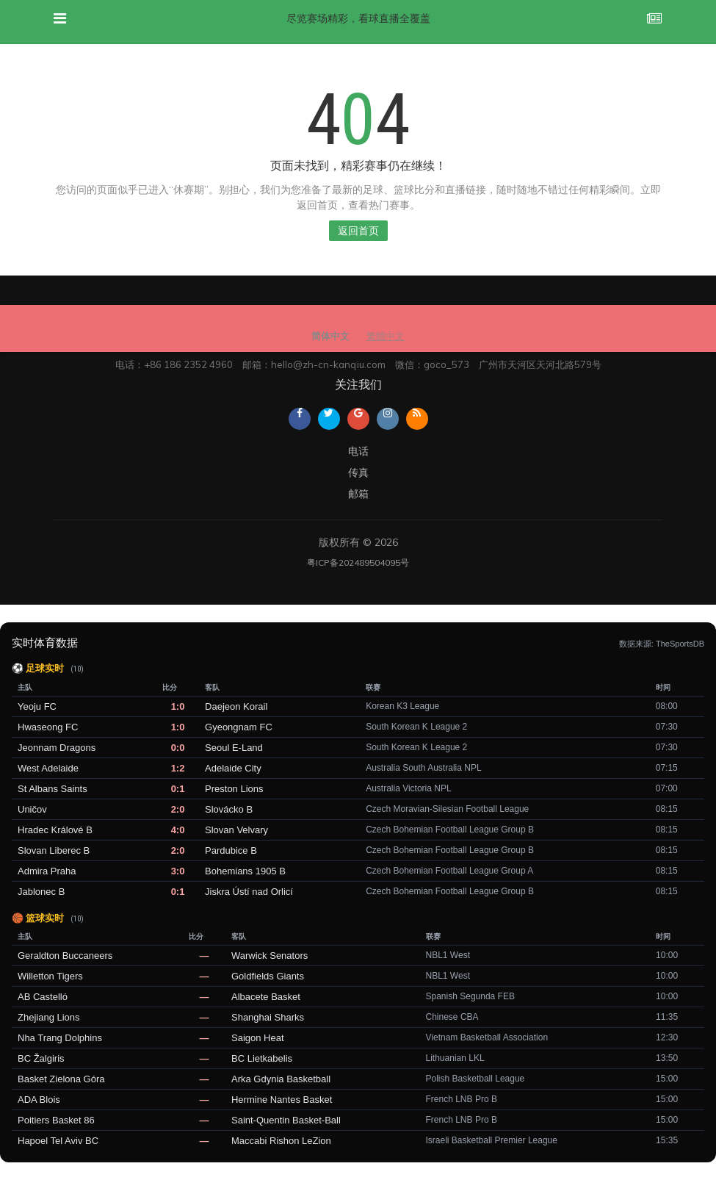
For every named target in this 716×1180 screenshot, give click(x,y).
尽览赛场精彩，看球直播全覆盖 (358, 18)
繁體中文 (385, 336)
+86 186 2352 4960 (188, 364)
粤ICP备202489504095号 (358, 562)
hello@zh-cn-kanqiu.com (328, 364)
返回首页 (358, 230)
